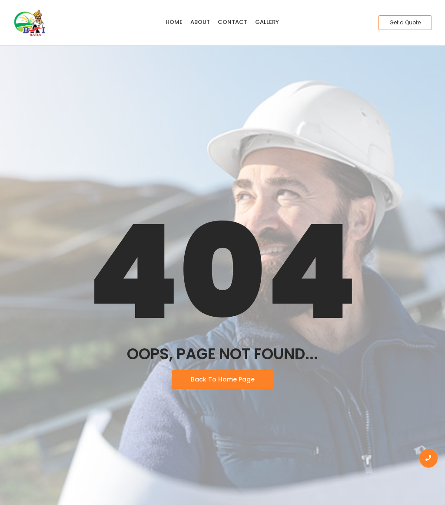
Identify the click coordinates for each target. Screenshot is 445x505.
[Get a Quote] (405, 22)
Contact (232, 22)
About (200, 22)
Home (174, 22)
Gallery (267, 22)
